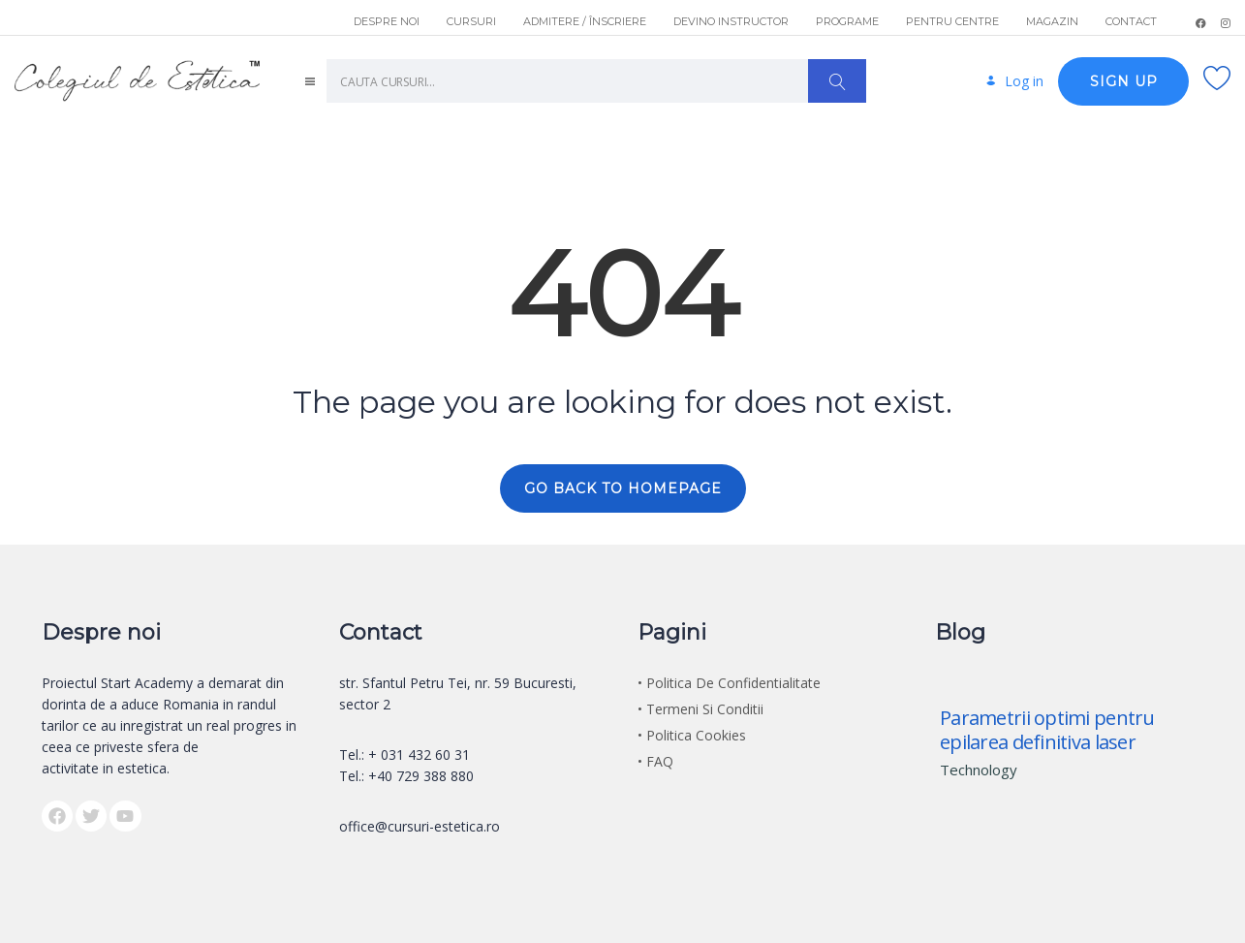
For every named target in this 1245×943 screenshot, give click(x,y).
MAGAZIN (1052, 20)
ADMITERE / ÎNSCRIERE (584, 20)
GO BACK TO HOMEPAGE (623, 486)
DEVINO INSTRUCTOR (731, 20)
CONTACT (1131, 20)
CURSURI (471, 20)
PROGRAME (847, 20)
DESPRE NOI (387, 20)
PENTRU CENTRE (952, 20)
